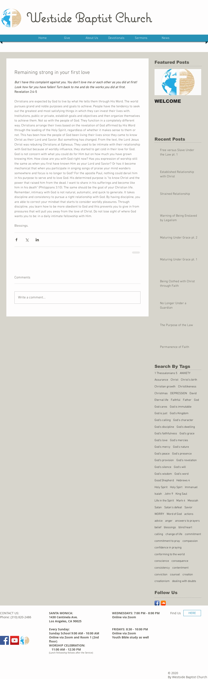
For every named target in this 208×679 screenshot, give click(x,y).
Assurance (161, 380)
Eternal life (161, 400)
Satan (158, 507)
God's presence (182, 454)
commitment (193, 534)
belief (158, 527)
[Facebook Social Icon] (4, 640)
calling (159, 534)
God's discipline (164, 427)
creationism (162, 581)
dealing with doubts (184, 581)
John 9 (168, 494)
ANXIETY (185, 373)
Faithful (175, 400)
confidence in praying (168, 547)
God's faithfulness (166, 433)
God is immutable (180, 407)
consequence (179, 561)
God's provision (164, 460)
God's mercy (162, 447)
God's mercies (179, 440)
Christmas (161, 393)
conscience (162, 561)
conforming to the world (170, 554)
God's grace (187, 433)
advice (159, 521)
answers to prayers (187, 521)
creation (188, 574)
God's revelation (186, 460)
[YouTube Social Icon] (14, 640)
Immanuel (191, 487)
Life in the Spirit (164, 501)
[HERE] (192, 613)
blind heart (185, 527)
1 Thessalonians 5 (166, 373)
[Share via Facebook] (16, 240)
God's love (161, 440)
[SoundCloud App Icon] (163, 603)
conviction (161, 574)
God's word (181, 474)
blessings (170, 527)
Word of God (174, 514)
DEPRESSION (178, 393)
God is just (161, 413)
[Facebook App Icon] (157, 603)
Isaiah (158, 494)
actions (188, 514)
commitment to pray (167, 541)
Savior (188, 507)
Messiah (193, 501)
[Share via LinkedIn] (37, 240)
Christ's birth (189, 380)
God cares (161, 407)
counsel (175, 574)
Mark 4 (180, 501)
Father (187, 400)
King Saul (181, 494)
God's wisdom (163, 474)
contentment (180, 568)
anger (169, 521)
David (193, 393)
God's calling (163, 420)
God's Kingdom (179, 413)
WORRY (159, 514)
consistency (162, 568)
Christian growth (165, 386)
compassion (190, 541)
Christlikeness (187, 386)
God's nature (181, 447)
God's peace (162, 454)
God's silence (163, 467)
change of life (174, 534)
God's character (183, 420)
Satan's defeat (173, 507)
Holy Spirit (161, 487)
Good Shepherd (164, 480)
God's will (180, 467)
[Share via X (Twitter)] (27, 240)
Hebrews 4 (183, 480)
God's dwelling (186, 427)
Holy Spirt (176, 487)
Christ (174, 380)
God (196, 400)
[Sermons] (24, 640)
